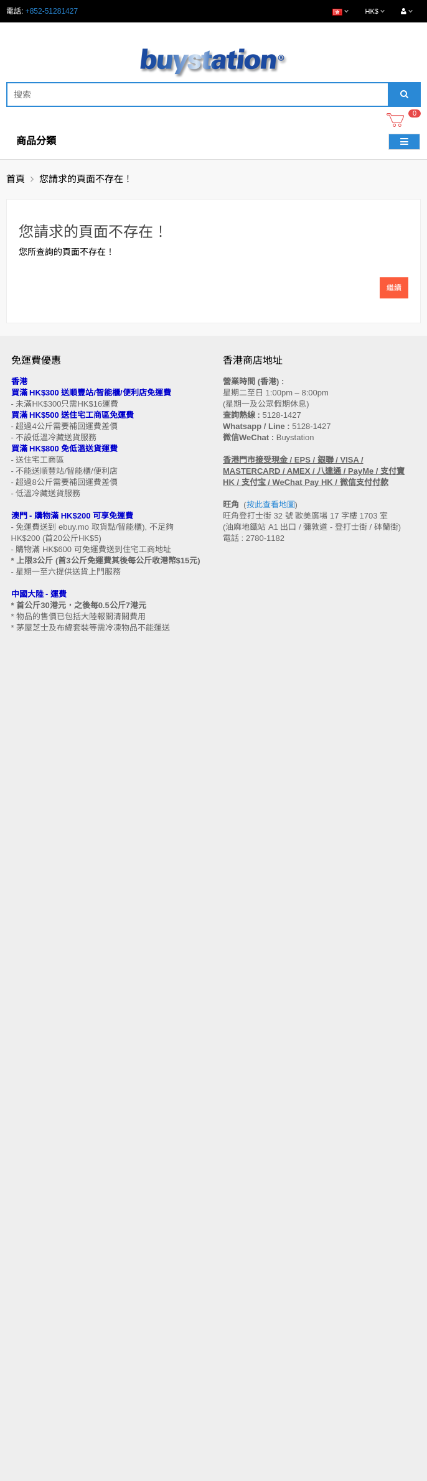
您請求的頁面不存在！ (86, 178)
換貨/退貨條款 (34, 1213)
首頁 (15, 178)
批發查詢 (26, 1201)
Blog (18, 1328)
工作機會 (26, 1249)
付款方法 (26, 1190)
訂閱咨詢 (238, 1340)
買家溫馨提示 (33, 1132)
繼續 (394, 288)
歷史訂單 (238, 1316)
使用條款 (26, 1237)
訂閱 (61, 1030)
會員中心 (238, 1304)
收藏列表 (238, 1328)
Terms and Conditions (183, 1474)
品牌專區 (26, 1304)
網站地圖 (238, 1132)
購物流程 (26, 1144)
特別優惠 (26, 1316)
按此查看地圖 (270, 504)
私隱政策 (26, 1225)
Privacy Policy (259, 1474)
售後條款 (26, 1121)
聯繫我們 (238, 1121)
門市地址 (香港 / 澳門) (47, 1156)
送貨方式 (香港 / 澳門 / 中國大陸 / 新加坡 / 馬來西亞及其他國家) (104, 1173)
